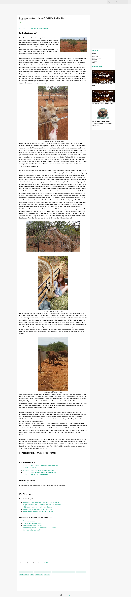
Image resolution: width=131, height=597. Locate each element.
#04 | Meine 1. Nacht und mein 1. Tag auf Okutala (37, 509)
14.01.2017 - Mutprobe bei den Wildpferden (36, 474)
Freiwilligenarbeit (45, 572)
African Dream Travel (26, 572)
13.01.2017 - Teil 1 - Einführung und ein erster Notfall (38, 470)
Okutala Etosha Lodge (68, 572)
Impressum (94, 61)
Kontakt (93, 62)
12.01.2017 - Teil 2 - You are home (33, 468)
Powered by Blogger (65, 595)
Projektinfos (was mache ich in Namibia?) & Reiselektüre (39, 527)
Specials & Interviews (96, 58)
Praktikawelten (81, 572)
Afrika (36, 572)
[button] (20, 23)
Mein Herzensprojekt (29, 521)
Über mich (94, 53)
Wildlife (46, 574)
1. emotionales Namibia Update (32, 523)
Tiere (31, 574)
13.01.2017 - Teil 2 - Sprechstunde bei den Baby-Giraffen (39, 472)
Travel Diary (38, 574)
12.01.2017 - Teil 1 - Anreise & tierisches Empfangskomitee (40, 465)
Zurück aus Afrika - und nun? (31, 530)
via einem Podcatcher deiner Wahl (31, 483)
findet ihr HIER (45, 563)
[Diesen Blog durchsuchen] (119, 2)
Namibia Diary (56, 572)
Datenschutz (94, 59)
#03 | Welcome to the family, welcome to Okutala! (37, 507)
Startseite (94, 52)
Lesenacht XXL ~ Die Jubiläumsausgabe (102, 103)
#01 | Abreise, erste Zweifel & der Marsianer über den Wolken (41, 502)
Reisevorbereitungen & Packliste (32, 525)
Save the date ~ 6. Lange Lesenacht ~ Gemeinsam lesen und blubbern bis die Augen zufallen (102, 123)
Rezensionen (94, 55)
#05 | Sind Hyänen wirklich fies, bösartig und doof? (38, 511)
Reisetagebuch (24, 574)
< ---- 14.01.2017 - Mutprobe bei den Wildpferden (33, 28)
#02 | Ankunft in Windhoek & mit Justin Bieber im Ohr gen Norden (42, 504)
